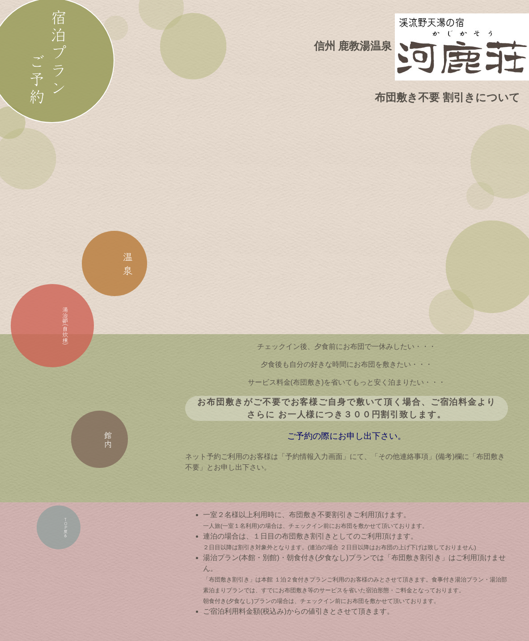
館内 (103, 445)
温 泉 (118, 270)
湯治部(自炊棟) (53, 331)
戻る (59, 535)
